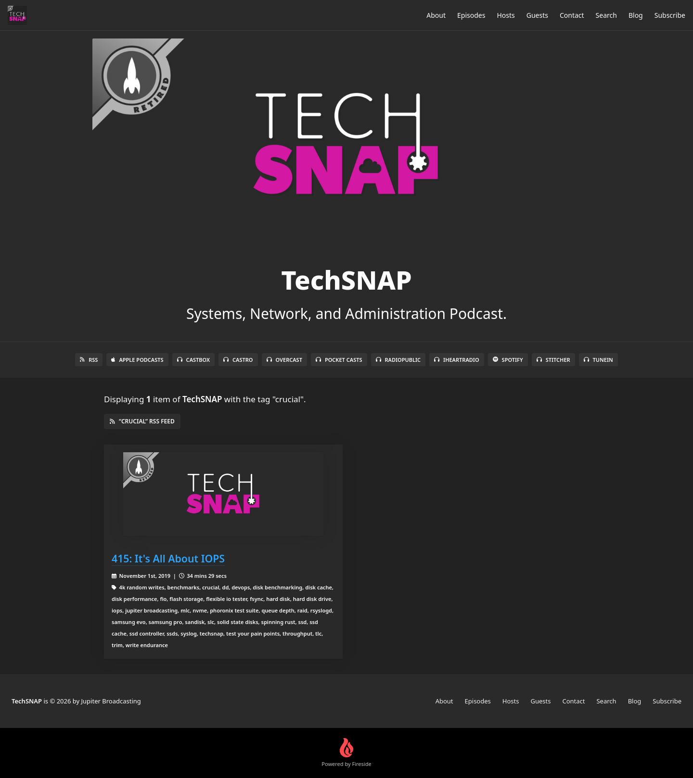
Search (606, 15)
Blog (636, 15)
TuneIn (598, 359)
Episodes (471, 15)
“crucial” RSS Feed (142, 421)
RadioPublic (398, 359)
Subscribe (669, 15)
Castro (238, 359)
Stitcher (553, 359)
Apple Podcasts (137, 359)
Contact (572, 15)
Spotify (508, 359)
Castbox (193, 359)
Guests (537, 15)
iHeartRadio (456, 359)
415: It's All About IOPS (168, 558)
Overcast (284, 359)
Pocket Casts (339, 359)
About (436, 15)
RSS (89, 359)
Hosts (505, 15)
